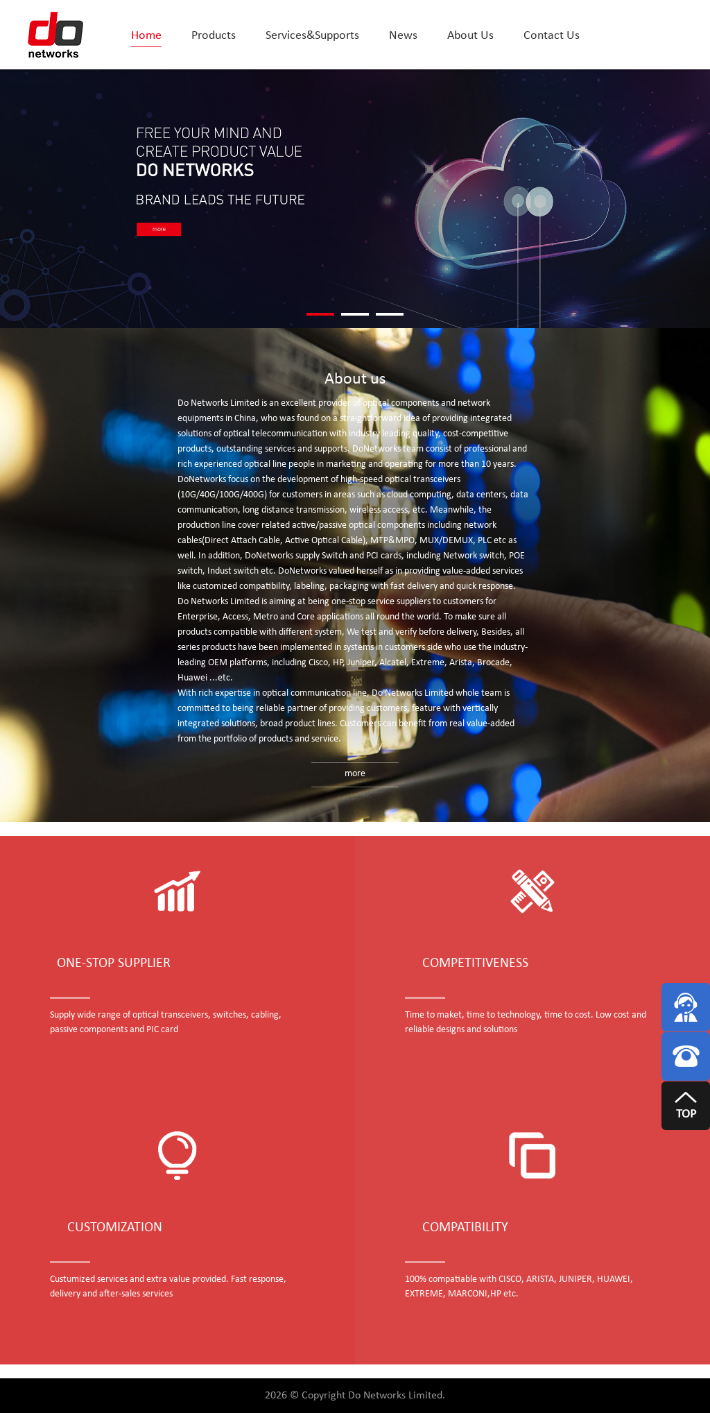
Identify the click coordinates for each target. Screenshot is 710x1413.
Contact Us (551, 35)
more (355, 774)
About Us (470, 35)
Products (213, 35)
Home (146, 35)
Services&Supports (312, 35)
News (403, 35)
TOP (686, 1114)
